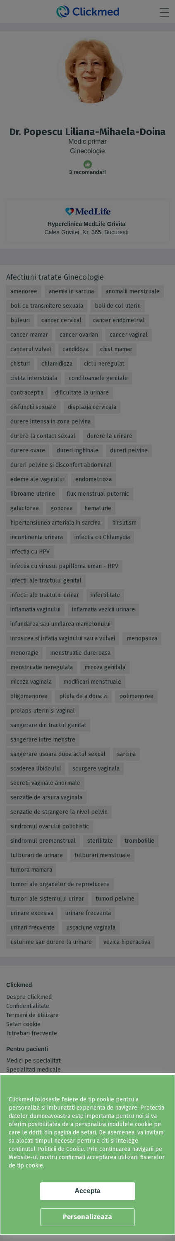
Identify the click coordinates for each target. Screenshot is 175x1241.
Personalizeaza (87, 1217)
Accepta (87, 1190)
